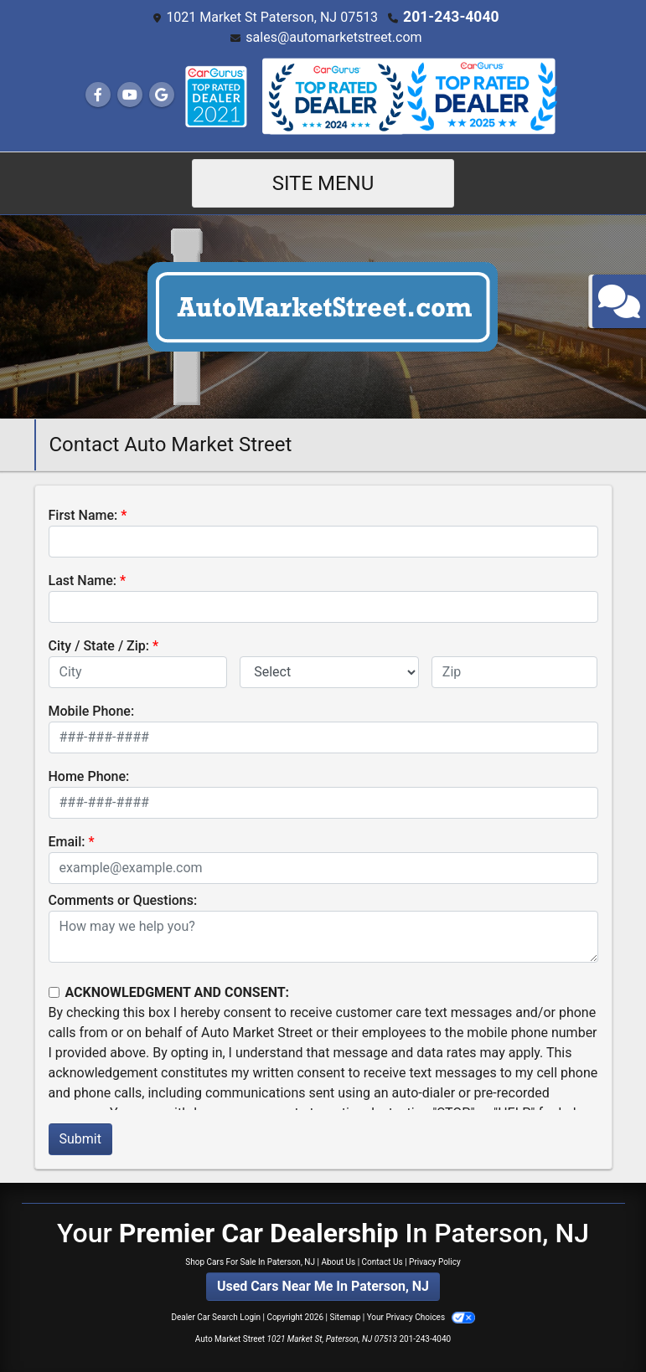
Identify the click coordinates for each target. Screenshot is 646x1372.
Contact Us (382, 1261)
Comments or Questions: (123, 899)
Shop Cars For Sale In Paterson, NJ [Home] (250, 1261)
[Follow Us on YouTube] (129, 94)
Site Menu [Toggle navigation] (323, 182)
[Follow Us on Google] (161, 94)
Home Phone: (89, 776)
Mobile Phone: (92, 710)
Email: (67, 841)
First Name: (83, 514)
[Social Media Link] (216, 96)
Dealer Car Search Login (216, 1316)
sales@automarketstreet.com (333, 36)
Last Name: (83, 580)
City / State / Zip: (99, 645)
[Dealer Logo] (323, 315)
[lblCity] (138, 671)
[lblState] (329, 671)
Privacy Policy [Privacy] (435, 1261)
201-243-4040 (450, 16)
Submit (80, 1138)
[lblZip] (515, 671)
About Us (338, 1261)
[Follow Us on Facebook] (98, 94)
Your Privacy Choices (421, 1316)
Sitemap (344, 1316)
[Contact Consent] (54, 991)
